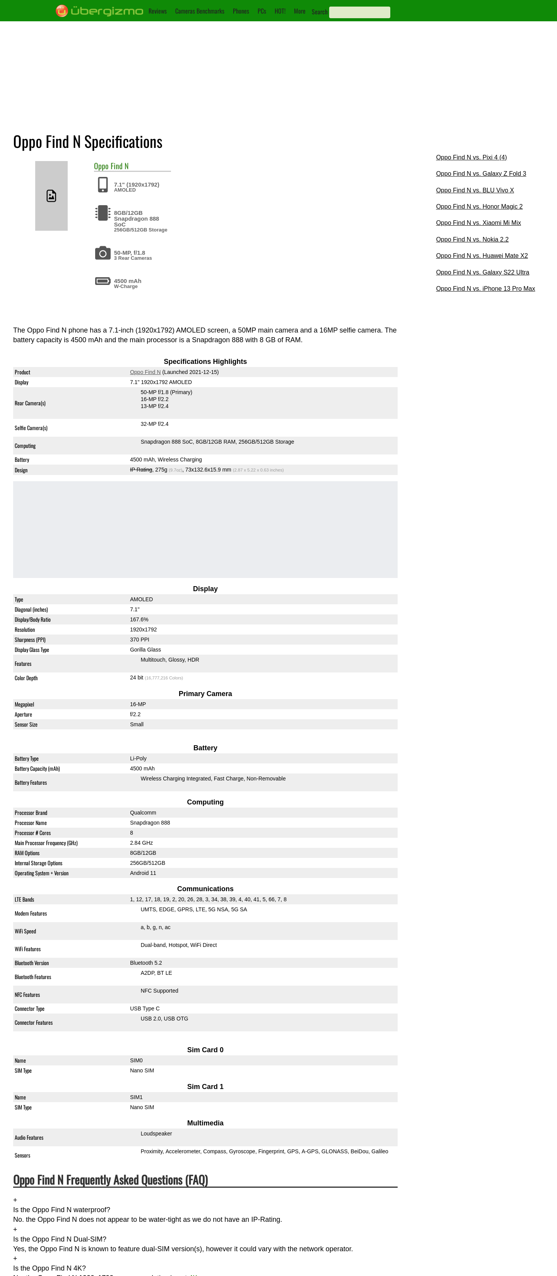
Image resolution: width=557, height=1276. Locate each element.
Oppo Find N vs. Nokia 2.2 (472, 239)
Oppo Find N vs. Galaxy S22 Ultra (482, 272)
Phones (241, 10)
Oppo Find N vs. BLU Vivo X (475, 190)
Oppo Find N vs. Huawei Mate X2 (482, 255)
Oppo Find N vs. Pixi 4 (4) (471, 157)
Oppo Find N (145, 372)
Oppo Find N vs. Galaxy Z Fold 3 (481, 173)
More (300, 10)
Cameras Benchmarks (199, 10)
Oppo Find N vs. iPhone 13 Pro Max (485, 288)
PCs (262, 10)
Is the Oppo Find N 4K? (49, 1268)
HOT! (280, 10)
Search (320, 11)
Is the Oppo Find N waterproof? (61, 1210)
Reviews (158, 10)
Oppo (101, 166)
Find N (120, 166)
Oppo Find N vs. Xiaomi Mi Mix (478, 223)
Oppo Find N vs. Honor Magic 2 (479, 206)
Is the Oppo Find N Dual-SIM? (59, 1239)
